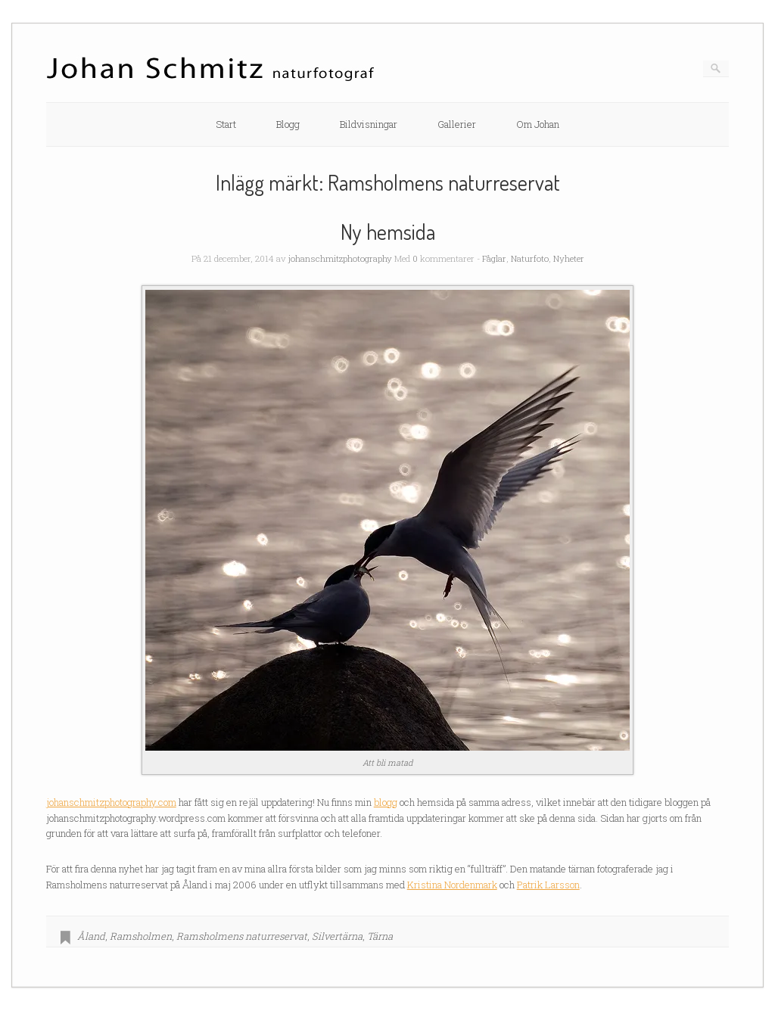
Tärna (380, 936)
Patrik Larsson (548, 884)
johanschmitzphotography (340, 258)
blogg (385, 802)
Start (226, 124)
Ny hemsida (388, 231)
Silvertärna (337, 936)
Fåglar (494, 258)
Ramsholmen (141, 936)
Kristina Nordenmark (452, 884)
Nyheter (568, 258)
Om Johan (537, 124)
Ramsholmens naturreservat (241, 936)
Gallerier (456, 124)
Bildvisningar (368, 124)
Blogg (288, 124)
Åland (91, 936)
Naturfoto (530, 258)
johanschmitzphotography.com (111, 802)
